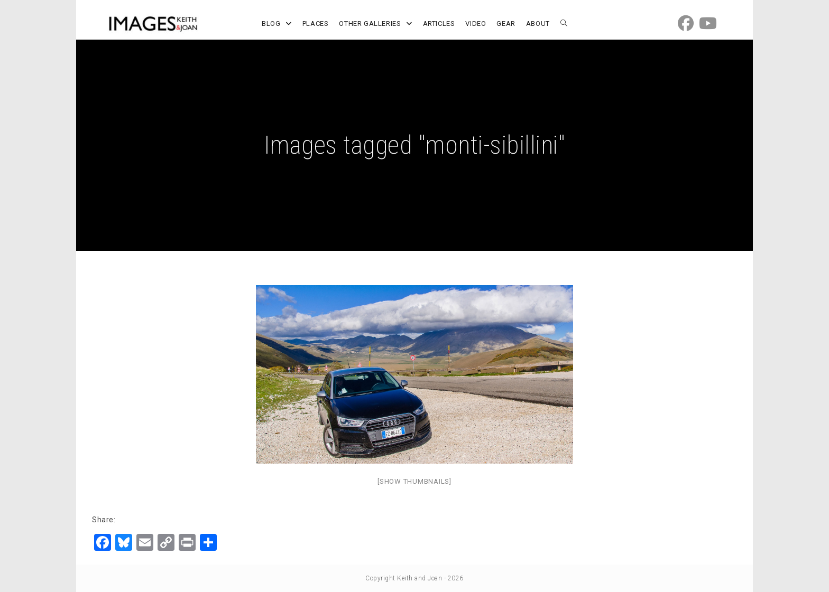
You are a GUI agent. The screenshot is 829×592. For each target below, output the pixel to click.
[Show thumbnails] (414, 481)
